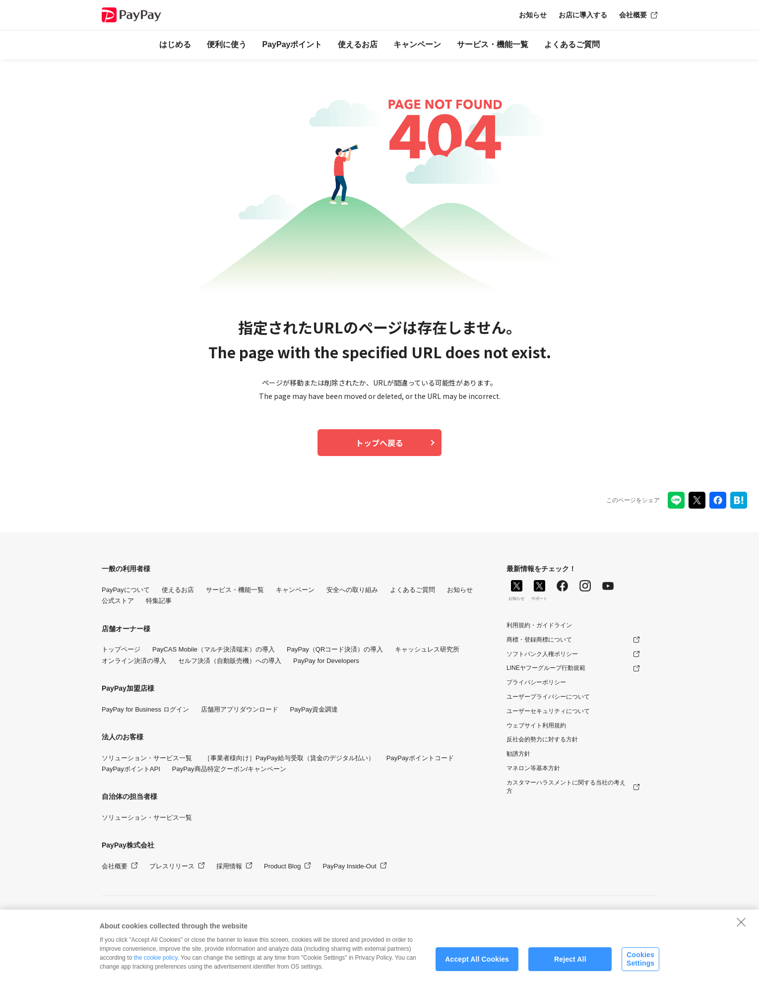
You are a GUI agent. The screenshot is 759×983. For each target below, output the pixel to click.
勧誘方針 (518, 753)
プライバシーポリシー (536, 682)
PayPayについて (126, 589)
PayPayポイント (292, 44)
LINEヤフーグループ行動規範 (545, 667)
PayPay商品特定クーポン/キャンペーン (229, 769)
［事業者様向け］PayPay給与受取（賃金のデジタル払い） (289, 758)
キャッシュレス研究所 (427, 649)
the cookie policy (156, 962)
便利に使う (227, 44)
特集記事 (159, 600)
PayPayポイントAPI (131, 769)
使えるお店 (358, 44)
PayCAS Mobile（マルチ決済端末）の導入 (213, 649)
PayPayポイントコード (420, 758)
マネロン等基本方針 (533, 768)
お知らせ (533, 15)
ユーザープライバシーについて (548, 696)
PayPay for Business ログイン (145, 709)
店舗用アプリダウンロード (239, 709)
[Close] (741, 926)
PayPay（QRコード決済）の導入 (335, 649)
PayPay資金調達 (314, 709)
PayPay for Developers (326, 660)
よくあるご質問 (572, 44)
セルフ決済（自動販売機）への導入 (229, 660)
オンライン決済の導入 (134, 660)
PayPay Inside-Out (349, 866)
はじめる (175, 44)
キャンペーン (417, 44)
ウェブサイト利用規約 (536, 725)
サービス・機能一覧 (492, 44)
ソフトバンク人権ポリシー (542, 654)
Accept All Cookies (477, 964)
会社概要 (633, 15)
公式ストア (118, 600)
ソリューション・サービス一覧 (147, 758)
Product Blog (282, 866)
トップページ (121, 649)
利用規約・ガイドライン (539, 625)
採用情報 (229, 866)
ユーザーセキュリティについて (548, 711)
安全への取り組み (352, 589)
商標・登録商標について (539, 639)
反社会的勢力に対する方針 (542, 739)
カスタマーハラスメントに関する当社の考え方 (566, 786)
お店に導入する (583, 15)
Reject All (570, 964)
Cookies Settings (640, 963)
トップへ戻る (379, 443)
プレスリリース (171, 866)
